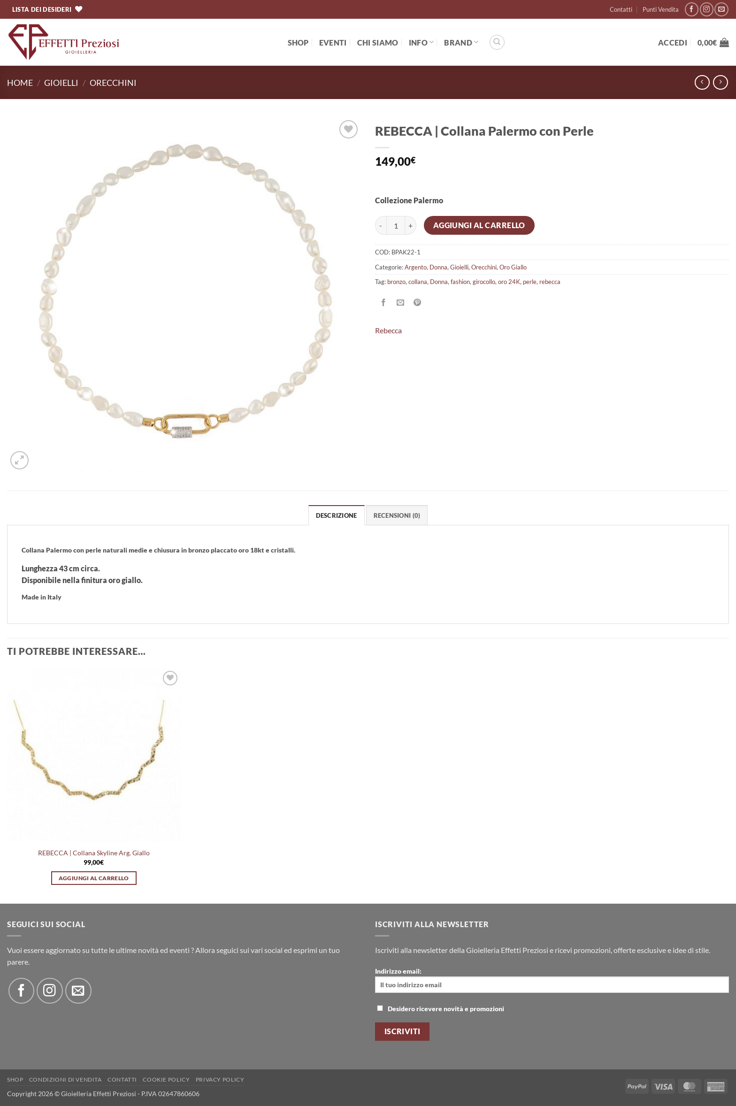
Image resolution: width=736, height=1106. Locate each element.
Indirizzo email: (552, 980)
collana (417, 281)
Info (421, 42)
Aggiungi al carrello (479, 225)
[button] (672, 42)
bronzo (396, 281)
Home (20, 82)
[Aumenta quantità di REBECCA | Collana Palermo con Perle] (410, 225)
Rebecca (388, 330)
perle (530, 281)
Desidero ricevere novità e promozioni (440, 1009)
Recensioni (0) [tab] (397, 515)
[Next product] (702, 82)
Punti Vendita (661, 9)
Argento (416, 267)
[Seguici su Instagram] (706, 9)
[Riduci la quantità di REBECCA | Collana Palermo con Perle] (380, 225)
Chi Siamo (378, 42)
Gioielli (61, 82)
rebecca (549, 281)
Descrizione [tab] (336, 515)
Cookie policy (166, 1079)
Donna (438, 267)
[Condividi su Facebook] (383, 302)
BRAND (461, 42)
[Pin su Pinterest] (417, 302)
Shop (298, 42)
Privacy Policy (220, 1079)
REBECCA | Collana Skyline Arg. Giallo (94, 853)
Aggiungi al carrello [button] (94, 878)
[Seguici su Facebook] (691, 9)
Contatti (621, 9)
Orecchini (113, 82)
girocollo (484, 281)
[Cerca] (497, 42)
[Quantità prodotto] (395, 225)
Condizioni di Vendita (65, 1079)
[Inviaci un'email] (721, 9)
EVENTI (333, 42)
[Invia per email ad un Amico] (400, 302)
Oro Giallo (513, 267)
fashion (460, 281)
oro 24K (509, 281)
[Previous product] (720, 82)
